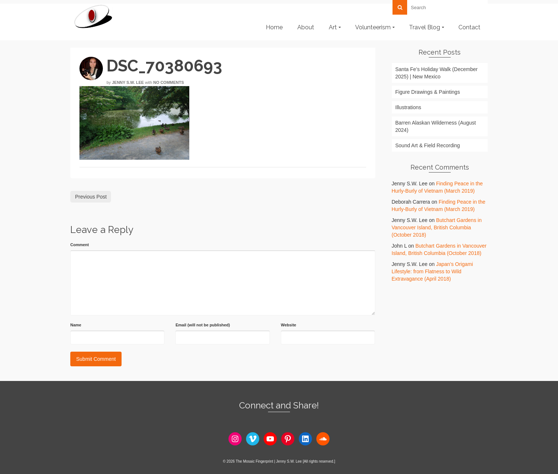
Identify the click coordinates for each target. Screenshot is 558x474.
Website (288, 325)
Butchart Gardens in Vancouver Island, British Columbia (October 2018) (437, 227)
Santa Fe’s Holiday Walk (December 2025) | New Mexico (436, 72)
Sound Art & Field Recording (427, 145)
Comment (79, 244)
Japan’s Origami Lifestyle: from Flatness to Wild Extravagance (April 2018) (432, 271)
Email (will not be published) (202, 325)
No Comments (168, 82)
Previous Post (91, 197)
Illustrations (408, 107)
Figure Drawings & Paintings (427, 92)
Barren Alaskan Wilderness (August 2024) (435, 126)
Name (75, 325)
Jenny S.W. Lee (128, 82)
